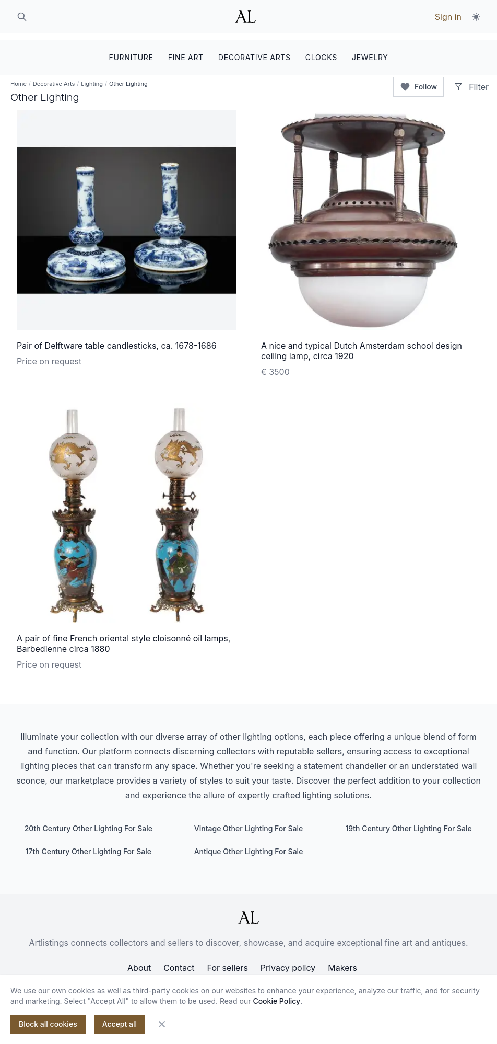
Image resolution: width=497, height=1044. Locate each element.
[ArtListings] (248, 912)
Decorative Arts (54, 78)
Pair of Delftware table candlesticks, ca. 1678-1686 (117, 340)
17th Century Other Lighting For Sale (88, 846)
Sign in (448, 17)
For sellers (227, 962)
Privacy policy (288, 962)
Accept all (119, 1023)
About (139, 962)
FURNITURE (131, 51)
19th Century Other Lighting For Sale (408, 823)
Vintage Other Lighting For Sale (248, 823)
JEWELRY (370, 51)
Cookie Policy (276, 1000)
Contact (178, 962)
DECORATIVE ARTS (254, 51)
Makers (342, 962)
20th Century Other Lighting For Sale (88, 823)
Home (18, 78)
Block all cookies (48, 1023)
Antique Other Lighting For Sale (248, 846)
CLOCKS (321, 51)
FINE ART (186, 51)
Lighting (92, 78)
